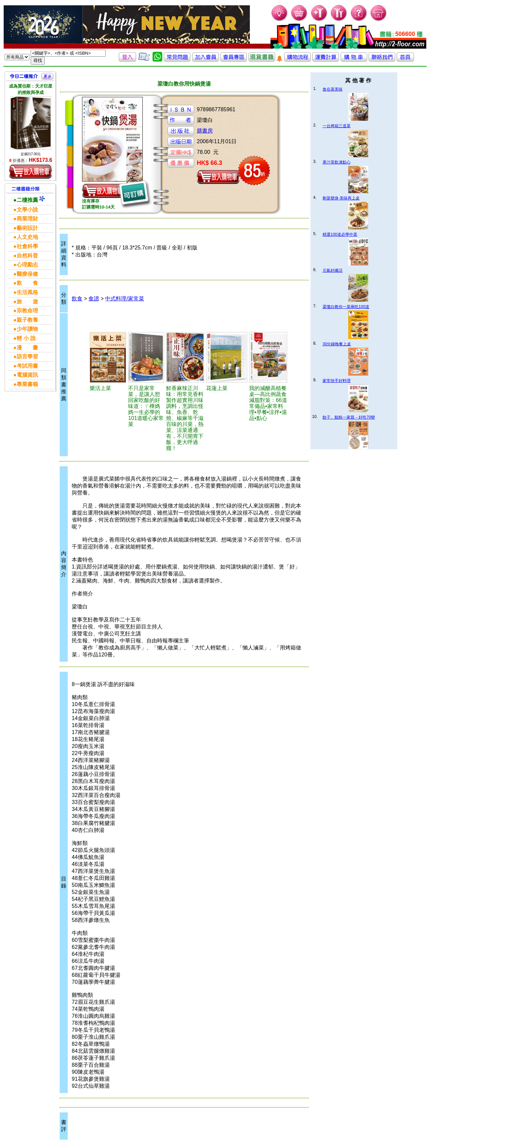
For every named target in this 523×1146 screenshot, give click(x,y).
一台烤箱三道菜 (337, 126)
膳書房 (205, 131)
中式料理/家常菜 (124, 298)
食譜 (93, 298)
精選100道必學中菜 (340, 234)
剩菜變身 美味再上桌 (341, 198)
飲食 (77, 298)
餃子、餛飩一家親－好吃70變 (349, 417)
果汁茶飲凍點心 (337, 162)
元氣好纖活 (333, 270)
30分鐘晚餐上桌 (337, 344)
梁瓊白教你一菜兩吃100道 (346, 306)
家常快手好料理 (337, 380)
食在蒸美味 (333, 89)
